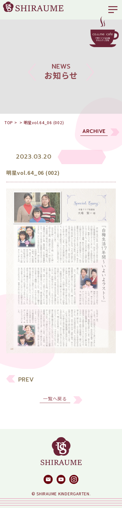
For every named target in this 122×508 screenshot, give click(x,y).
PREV (26, 382)
